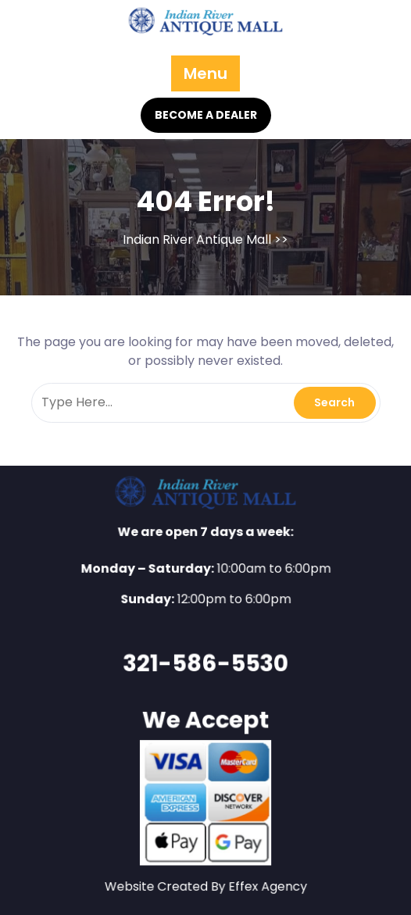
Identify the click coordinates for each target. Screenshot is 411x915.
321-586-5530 (205, 662)
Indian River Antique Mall (197, 239)
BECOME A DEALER (206, 115)
